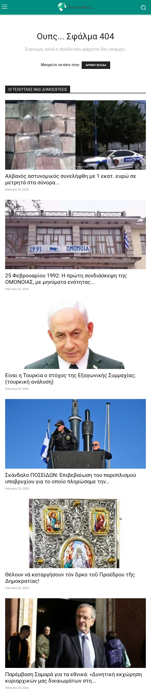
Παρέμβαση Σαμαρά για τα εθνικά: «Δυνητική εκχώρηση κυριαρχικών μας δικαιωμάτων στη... (73, 677)
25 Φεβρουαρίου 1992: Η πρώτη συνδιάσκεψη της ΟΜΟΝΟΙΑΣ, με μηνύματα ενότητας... (66, 279)
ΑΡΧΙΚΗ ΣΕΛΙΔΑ (96, 65)
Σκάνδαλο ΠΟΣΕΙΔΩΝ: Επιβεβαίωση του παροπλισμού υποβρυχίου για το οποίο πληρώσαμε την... (70, 478)
